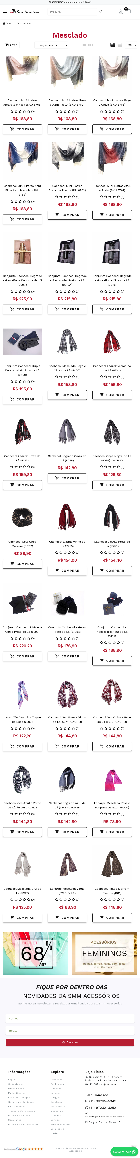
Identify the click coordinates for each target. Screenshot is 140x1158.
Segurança (14, 1120)
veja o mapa (109, 1084)
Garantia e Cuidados (21, 1102)
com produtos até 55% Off (70, 2)
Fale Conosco (17, 1106)
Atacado (56, 1115)
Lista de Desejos (19, 1097)
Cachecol (57, 1088)
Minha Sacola (16, 1093)
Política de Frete (19, 1115)
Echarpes (57, 1079)
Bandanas (57, 1102)
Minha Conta (16, 1088)
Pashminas (57, 1084)
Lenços (55, 1093)
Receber (70, 1042)
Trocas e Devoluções (21, 1111)
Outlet (55, 1133)
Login (11, 1079)
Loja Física (57, 1129)
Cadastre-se (16, 1084)
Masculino (57, 1111)
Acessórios (58, 1106)
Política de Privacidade (23, 1124)
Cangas (55, 1097)
